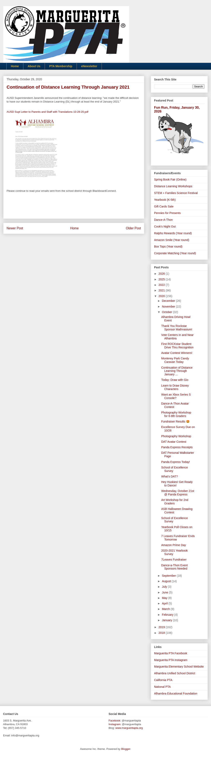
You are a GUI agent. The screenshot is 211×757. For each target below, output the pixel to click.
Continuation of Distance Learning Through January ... (177, 371)
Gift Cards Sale (164, 206)
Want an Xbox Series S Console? (176, 396)
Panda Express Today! (175, 462)
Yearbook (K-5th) (165, 199)
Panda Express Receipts (177, 447)
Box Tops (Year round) (168, 246)
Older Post (133, 228)
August (166, 581)
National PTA (162, 686)
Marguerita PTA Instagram (170, 660)
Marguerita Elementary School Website (179, 666)
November (169, 306)
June (165, 592)
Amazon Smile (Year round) (171, 240)
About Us (34, 66)
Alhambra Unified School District (174, 673)
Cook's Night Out (165, 226)
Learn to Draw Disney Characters (175, 387)
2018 (162, 632)
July (165, 586)
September (169, 575)
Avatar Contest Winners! (176, 353)
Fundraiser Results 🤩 (175, 421)
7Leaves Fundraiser (174, 559)
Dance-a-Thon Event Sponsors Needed (174, 567)
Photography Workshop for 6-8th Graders (176, 414)
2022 (162, 285)
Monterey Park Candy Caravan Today (175, 360)
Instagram (114, 724)
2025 (162, 279)
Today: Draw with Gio (174, 379)
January (167, 620)
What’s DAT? (169, 476)
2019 (162, 627)
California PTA (163, 680)
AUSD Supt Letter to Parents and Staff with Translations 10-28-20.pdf (47, 111)
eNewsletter (89, 66)
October (167, 312)
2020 (162, 296)
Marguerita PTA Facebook (170, 653)
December (169, 300)
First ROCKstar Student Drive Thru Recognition (177, 345)
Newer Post (15, 228)
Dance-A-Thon (163, 219)
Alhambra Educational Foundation (175, 693)
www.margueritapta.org (129, 727)
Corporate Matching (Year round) (175, 253)
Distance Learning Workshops (173, 186)
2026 (162, 273)
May (165, 598)
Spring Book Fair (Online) (170, 179)
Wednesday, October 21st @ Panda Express (177, 492)
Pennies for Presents (167, 213)
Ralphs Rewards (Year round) (173, 233)
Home (15, 66)
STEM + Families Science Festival (176, 193)
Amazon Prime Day (173, 545)
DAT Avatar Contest (173, 441)
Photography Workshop (176, 436)
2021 (162, 290)
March (166, 609)
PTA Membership (60, 66)
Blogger (125, 748)
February (168, 614)
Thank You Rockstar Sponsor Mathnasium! (176, 327)
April (165, 603)
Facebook (114, 720)
